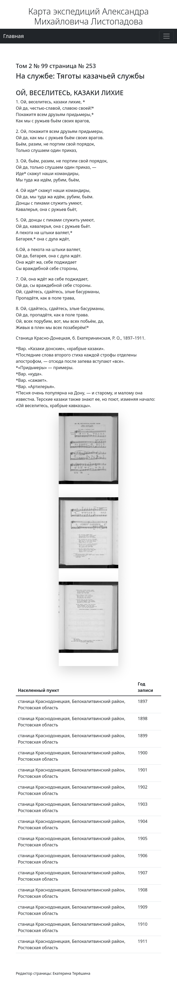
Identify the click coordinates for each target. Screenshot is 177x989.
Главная (13, 36)
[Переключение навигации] (166, 36)
